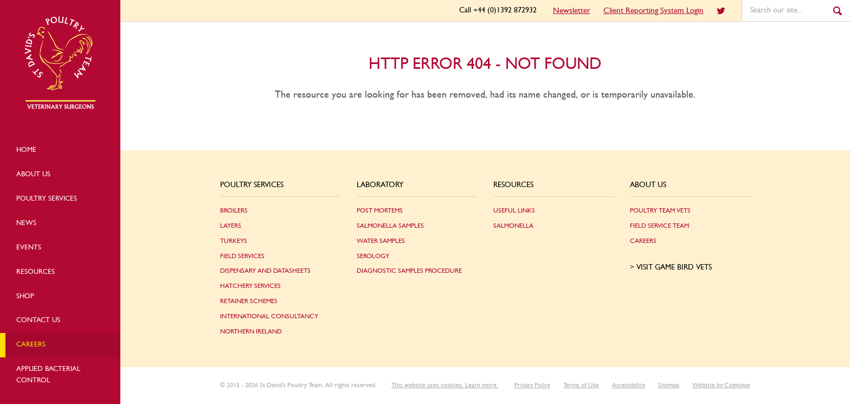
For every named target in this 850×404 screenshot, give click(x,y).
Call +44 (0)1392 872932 (498, 10)
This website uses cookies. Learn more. (444, 385)
